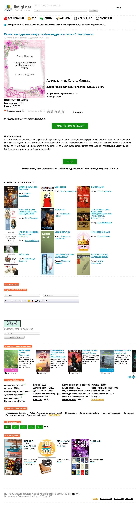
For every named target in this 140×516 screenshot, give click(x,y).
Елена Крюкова (105, 191)
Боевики (8, 398)
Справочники (97, 391)
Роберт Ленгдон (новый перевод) (46, 413)
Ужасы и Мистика (99, 394)
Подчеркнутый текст (12, 301)
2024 (23, 427)
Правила (129, 499)
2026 (8, 427)
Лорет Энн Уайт (120, 353)
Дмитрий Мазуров (89, 353)
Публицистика (69, 399)
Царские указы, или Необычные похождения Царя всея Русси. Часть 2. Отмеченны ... (101, 213)
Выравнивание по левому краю (19, 301)
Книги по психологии (72, 385)
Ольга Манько (79, 80)
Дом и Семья (39, 391)
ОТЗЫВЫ (65, 18)
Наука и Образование (72, 391)
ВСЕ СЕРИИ (54, 415)
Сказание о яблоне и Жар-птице (28, 188)
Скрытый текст (36, 301)
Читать (70, 161)
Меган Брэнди (24, 355)
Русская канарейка (15, 415)
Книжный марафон (111, 413)
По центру (22, 301)
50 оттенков (71, 413)
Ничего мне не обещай (24, 351)
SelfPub (24, 100)
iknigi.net (75, 494)
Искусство (38, 397)
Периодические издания (74, 394)
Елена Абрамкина (25, 194)
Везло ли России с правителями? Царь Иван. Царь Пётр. (28, 211)
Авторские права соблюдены (69, 126)
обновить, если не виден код (18, 329)
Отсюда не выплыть (122, 350)
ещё (46, 426)
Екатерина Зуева (69, 191)
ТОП (34, 18)
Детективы (9, 395)
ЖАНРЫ (48, 18)
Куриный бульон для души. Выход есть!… (57, 352)
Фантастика (10, 385)
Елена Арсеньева (97, 262)
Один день (129, 413)
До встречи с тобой (89, 413)
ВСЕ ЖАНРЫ (97, 399)
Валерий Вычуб (32, 241)
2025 (16, 427)
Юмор (94, 397)
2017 (21, 103)
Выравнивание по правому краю (25, 301)
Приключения (11, 401)
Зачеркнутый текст (15, 301)
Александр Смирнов (27, 260)
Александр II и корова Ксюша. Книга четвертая (28, 234)
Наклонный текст (9, 301)
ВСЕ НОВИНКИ (16, 18)
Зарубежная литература (45, 394)
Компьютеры (68, 388)
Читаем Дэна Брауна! (16, 413)
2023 (31, 427)
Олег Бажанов (31, 218)
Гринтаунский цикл (36, 415)
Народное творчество (62, 237)
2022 (39, 427)
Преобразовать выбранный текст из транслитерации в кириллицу (42, 301)
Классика (37, 399)
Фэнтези (8, 388)
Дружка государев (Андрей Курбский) (99, 255)
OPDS (95, 499)
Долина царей (97, 187)
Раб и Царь (24, 254)
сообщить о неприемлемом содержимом (24, 119)
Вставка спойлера (45, 301)
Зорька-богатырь (62, 232)
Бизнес (36, 385)
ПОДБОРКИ (106, 18)
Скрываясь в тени (89, 350)
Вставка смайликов (29, 301)
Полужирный (5, 301)
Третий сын (60, 209)
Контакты (118, 499)
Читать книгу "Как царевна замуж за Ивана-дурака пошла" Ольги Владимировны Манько (70, 169)
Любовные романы (13, 391)
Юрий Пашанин (105, 222)
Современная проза (101, 388)
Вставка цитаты (39, 301)
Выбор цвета (32, 301)
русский (57, 97)
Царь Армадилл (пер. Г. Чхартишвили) (65, 255)
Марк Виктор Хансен (58, 357)
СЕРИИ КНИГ (85, 18)
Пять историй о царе (100, 232)
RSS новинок (106, 499)
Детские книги (95, 86)
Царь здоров (60, 187)
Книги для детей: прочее (70, 86)
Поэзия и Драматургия (73, 397)
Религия (95, 385)
